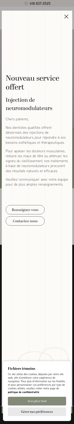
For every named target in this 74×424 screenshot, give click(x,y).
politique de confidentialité (23, 392)
